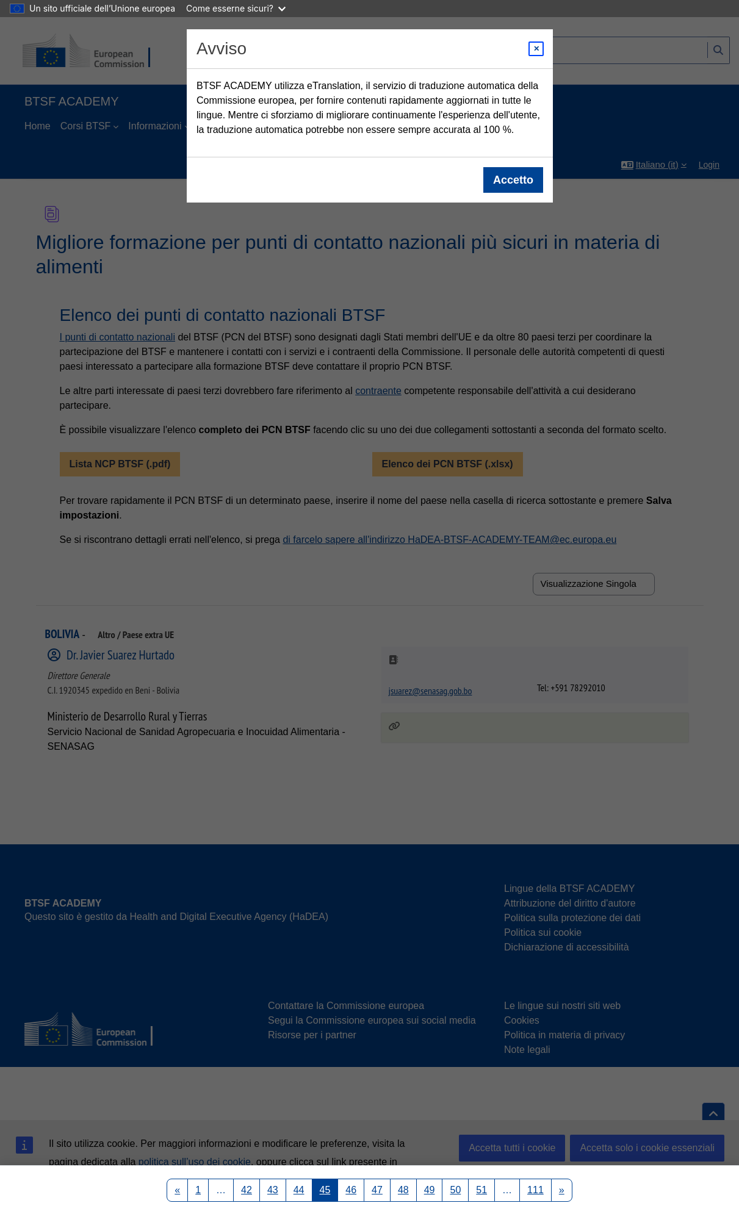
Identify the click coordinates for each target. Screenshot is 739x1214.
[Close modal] (536, 49)
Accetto (512, 180)
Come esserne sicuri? (236, 8)
